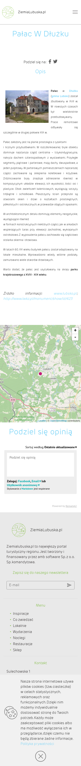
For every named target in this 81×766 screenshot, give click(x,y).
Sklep (17, 650)
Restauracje (22, 644)
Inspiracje (21, 613)
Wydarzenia (22, 632)
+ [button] (75, 331)
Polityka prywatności (37, 744)
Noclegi (19, 638)
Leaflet (42, 420)
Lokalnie (19, 625)
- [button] (75, 337)
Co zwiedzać (23, 619)
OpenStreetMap (58, 420)
